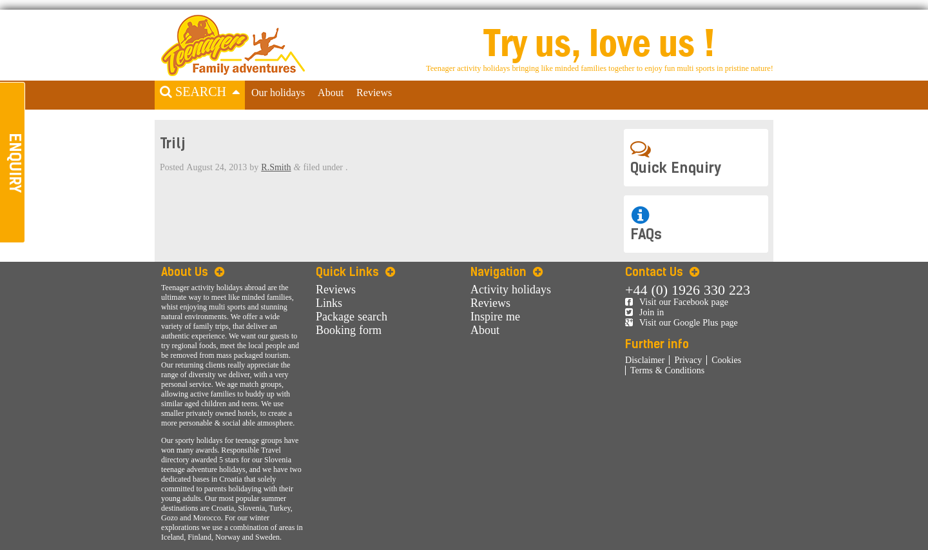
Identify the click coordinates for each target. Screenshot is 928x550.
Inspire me (495, 316)
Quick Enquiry (675, 158)
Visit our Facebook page (676, 302)
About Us (192, 272)
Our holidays (278, 93)
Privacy (688, 360)
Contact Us (662, 272)
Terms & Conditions (667, 370)
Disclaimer (644, 360)
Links (329, 303)
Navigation (506, 272)
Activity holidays (510, 289)
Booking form (349, 330)
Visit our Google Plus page (681, 323)
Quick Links (355, 272)
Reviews (374, 93)
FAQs (646, 224)
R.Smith (276, 167)
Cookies (726, 360)
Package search (351, 316)
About (330, 93)
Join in (644, 312)
